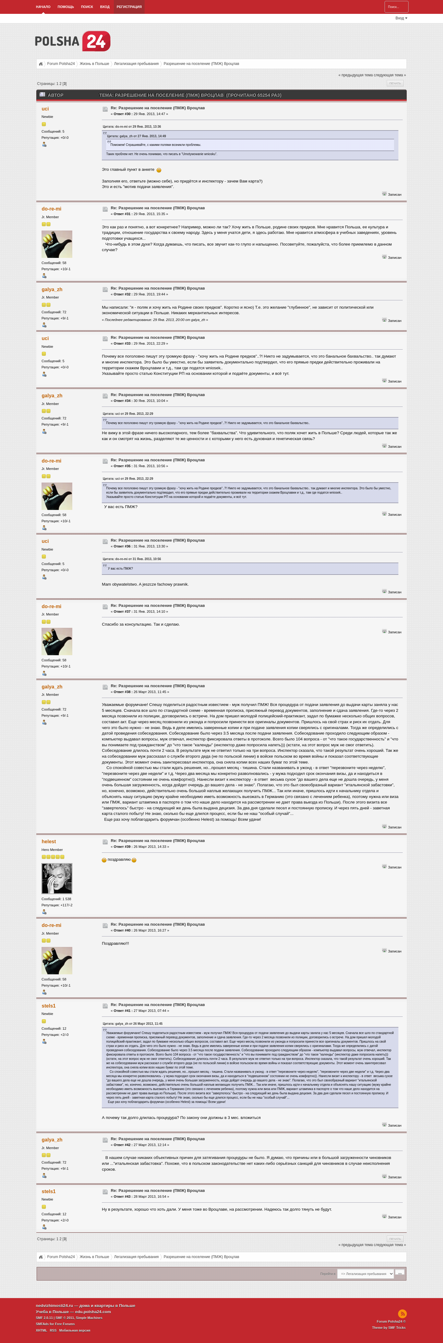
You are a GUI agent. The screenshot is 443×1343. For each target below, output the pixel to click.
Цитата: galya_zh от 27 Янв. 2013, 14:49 (136, 136)
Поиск (87, 7)
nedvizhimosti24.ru (54, 1305)
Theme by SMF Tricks (389, 1327)
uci (45, 108)
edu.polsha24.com (93, 1311)
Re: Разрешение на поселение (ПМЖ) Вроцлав (158, 108)
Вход (105, 7)
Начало (43, 7)
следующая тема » (390, 75)
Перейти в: (328, 1274)
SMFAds (42, 1324)
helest (49, 841)
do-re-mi (52, 208)
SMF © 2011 (65, 1318)
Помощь (66, 7)
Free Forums (65, 1324)
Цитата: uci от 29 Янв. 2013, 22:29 (128, 413)
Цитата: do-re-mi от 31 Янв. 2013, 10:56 (132, 559)
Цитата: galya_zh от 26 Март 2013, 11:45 (132, 1023)
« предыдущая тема (355, 75)
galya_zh (52, 289)
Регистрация (129, 7)
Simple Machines (89, 1318)
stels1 (49, 1005)
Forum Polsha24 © (391, 1321)
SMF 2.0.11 (44, 1318)
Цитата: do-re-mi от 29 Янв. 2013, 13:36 (132, 126)
